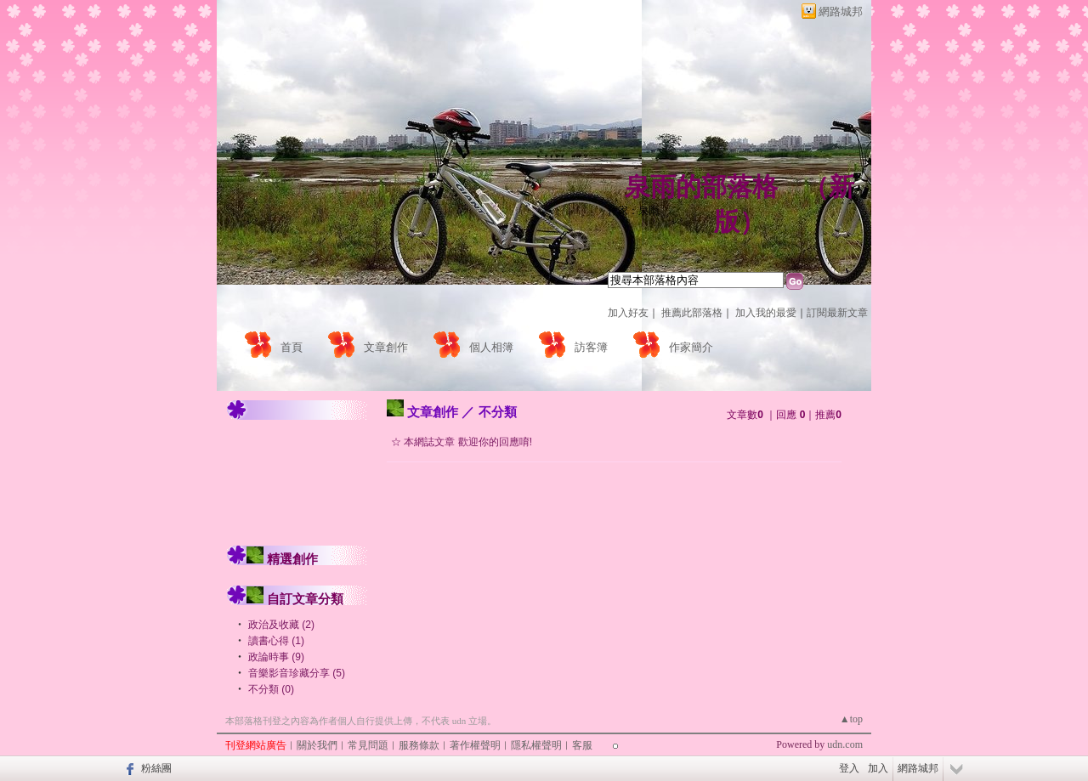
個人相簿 (491, 347)
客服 (582, 745)
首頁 (291, 347)
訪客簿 (591, 347)
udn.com (845, 744)
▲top (851, 719)
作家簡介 (691, 347)
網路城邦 (841, 11)
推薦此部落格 (691, 313)
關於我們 (317, 745)
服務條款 (419, 745)
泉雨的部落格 (701, 187)
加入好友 (628, 313)
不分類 (498, 412)
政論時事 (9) (276, 657)
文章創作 (386, 347)
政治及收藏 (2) (281, 625)
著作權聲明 (475, 745)
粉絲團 (156, 768)
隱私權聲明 (536, 745)
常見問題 (368, 745)
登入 (849, 768)
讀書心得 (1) (276, 641)
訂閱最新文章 (837, 313)
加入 (878, 768)
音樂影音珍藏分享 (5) (296, 673)
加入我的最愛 (765, 313)
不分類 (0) (271, 689)
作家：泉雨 (633, 211)
